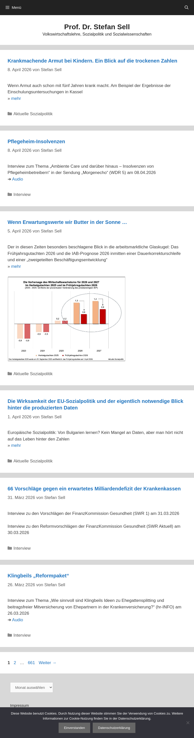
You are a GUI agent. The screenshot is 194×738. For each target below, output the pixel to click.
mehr (16, 98)
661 (32, 662)
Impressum (19, 705)
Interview (22, 194)
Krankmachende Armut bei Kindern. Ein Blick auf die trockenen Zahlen (92, 61)
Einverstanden (74, 728)
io (21, 179)
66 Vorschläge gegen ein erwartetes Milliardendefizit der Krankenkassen (94, 488)
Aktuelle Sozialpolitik (33, 113)
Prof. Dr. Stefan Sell (97, 27)
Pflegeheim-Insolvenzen (36, 141)
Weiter (48, 662)
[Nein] (187, 722)
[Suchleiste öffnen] (186, 7)
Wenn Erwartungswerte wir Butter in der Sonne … (67, 222)
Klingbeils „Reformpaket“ (38, 575)
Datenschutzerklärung (114, 728)
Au (14, 179)
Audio (17, 619)
